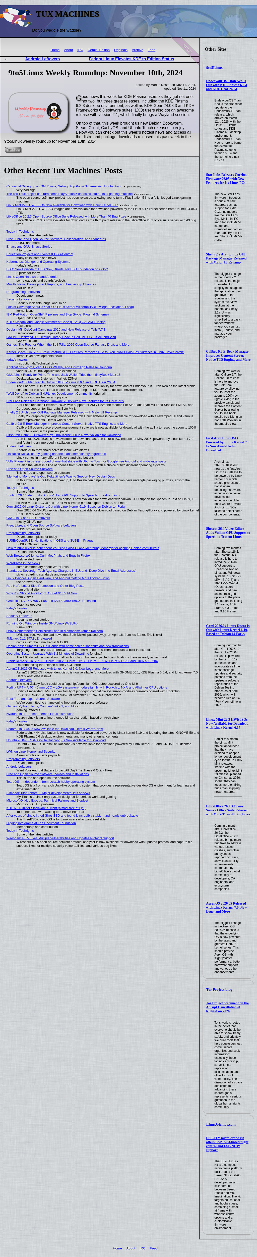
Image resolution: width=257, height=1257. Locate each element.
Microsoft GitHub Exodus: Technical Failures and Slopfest (47, 800)
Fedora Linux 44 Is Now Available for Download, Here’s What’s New (55, 729)
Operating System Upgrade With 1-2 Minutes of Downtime (48, 653)
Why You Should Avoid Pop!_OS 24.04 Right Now (42, 593)
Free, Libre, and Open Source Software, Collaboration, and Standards (56, 239)
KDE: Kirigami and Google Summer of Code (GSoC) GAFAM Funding (56, 322)
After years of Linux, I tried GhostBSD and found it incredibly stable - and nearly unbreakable (72, 815)
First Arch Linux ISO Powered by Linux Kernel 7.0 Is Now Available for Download (227, 444)
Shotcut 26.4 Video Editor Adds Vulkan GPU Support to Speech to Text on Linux (228, 533)
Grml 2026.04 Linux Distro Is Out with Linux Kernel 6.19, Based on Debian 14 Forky (227, 630)
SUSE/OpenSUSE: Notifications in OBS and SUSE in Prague (50, 540)
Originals (121, 50)
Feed (151, 50)
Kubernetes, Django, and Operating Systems (38, 262)
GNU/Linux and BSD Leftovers (28, 518)
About (68, 50)
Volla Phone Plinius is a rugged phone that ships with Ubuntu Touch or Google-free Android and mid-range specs (87, 461)
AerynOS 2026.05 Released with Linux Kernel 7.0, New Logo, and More (226, 907)
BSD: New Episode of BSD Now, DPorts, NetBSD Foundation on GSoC (57, 269)
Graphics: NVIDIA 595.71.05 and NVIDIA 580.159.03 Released (51, 601)
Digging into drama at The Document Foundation (41, 823)
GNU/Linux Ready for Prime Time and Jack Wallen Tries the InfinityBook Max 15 (64, 375)
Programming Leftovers (23, 292)
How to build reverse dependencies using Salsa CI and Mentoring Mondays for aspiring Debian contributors (83, 548)
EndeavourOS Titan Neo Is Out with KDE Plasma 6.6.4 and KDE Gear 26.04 (226, 85)
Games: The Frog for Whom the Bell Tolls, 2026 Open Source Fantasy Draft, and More (68, 344)
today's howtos (17, 359)
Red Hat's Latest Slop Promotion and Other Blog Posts (45, 586)
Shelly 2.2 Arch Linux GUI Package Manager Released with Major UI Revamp (226, 258)
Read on (13, 150)
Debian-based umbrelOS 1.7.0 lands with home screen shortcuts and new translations (68, 646)
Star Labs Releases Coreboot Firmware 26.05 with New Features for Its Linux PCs (227, 179)
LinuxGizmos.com (221, 1124)
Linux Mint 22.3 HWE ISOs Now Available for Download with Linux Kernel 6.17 (227, 723)
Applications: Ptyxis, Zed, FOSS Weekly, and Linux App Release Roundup (59, 367)
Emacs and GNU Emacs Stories (29, 246)
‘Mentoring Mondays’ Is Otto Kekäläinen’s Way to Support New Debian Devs (61, 476)
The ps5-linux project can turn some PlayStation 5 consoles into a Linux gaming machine (70, 194)
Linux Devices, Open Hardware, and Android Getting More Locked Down (58, 578)
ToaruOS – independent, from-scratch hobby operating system (51, 781)
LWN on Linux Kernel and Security (31, 751)
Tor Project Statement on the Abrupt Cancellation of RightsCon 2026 (227, 1007)
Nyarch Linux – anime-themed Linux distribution (40, 714)
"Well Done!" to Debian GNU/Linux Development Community (50, 393)
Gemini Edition (99, 50)
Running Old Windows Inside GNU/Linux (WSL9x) (42, 623)
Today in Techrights (20, 231)
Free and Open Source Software (30, 469)
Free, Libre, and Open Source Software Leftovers (42, 525)
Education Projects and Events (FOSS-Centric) (40, 254)
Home (54, 50)
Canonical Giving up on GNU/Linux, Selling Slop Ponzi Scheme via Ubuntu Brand (64, 186)
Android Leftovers (42, 59)
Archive (137, 50)
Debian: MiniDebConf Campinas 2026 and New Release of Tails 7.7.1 (56, 329)
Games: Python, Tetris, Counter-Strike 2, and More (43, 706)
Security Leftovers (19, 299)
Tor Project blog (219, 989)
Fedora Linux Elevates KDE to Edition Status (131, 59)
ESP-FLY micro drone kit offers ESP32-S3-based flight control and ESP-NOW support (227, 1144)
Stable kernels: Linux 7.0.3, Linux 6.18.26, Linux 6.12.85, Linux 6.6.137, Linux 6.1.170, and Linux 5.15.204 (82, 661)
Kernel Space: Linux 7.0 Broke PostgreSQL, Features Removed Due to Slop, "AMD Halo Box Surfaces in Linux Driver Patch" (95, 352)
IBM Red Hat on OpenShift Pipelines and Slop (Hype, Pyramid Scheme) (58, 314)
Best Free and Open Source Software (33, 699)
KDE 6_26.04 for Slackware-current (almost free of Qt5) (46, 808)
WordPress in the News (23, 563)
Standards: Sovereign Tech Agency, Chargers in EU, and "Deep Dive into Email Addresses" (71, 570)
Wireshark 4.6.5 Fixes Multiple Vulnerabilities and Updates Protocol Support (60, 838)
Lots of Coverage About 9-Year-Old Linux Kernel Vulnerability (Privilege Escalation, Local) (70, 307)
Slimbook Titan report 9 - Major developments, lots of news (48, 793)
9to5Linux (214, 68)
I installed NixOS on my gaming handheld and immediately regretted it (56, 454)
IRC (80, 50)
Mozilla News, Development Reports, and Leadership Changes (51, 284)
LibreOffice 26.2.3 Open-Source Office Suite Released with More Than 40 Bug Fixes (228, 810)
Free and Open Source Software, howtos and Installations (48, 774)
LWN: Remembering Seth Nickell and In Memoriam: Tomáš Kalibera (55, 631)
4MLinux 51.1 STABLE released (29, 638)
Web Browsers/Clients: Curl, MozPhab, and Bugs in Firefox (49, 555)
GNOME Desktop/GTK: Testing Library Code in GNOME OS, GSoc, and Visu (61, 337)
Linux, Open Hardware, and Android (32, 277)
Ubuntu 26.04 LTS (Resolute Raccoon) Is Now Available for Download (56, 740)
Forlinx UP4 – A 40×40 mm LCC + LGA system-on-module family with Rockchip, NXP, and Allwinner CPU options (87, 687)
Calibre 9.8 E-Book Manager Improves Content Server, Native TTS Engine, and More (228, 355)
